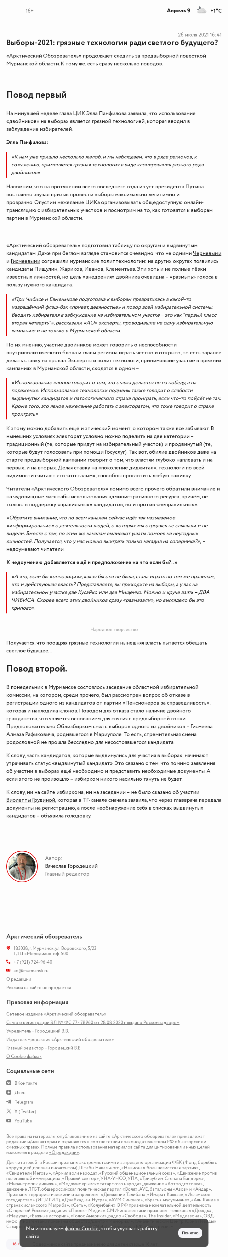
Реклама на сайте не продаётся (38, 987)
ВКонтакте (25, 1083)
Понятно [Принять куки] (190, 1233)
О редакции (18, 979)
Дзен (20, 1092)
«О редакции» (64, 1152)
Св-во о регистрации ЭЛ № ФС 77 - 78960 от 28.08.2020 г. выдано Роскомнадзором (93, 1022)
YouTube (23, 1121)
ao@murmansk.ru (31, 970)
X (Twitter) (25, 1111)
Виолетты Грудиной (30, 800)
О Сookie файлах (24, 1056)
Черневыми (207, 253)
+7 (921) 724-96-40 (33, 962)
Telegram (23, 1102)
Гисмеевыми (25, 261)
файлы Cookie (82, 1228)
